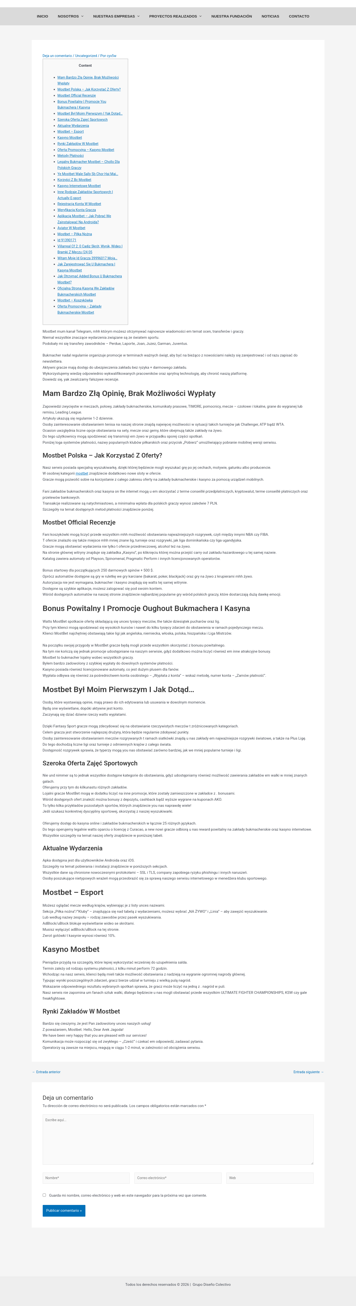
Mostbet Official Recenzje (78, 108)
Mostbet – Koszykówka (77, 319)
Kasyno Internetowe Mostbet (81, 204)
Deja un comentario (58, 62)
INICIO (52, 21)
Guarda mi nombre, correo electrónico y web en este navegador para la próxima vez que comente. (128, 1219)
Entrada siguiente (307, 1090)
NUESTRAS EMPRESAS (121, 21)
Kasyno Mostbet (71, 156)
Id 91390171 (68, 258)
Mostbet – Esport (72, 150)
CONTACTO (294, 21)
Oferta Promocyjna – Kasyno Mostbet (88, 168)
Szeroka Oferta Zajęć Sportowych (85, 138)
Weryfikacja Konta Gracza (78, 228)
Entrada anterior (47, 1090)
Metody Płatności (72, 174)
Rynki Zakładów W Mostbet (80, 162)
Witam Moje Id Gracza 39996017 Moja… (90, 277)
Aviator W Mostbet (73, 246)
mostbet (82, 492)
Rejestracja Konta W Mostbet (81, 222)
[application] (88, 21)
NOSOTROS (78, 21)
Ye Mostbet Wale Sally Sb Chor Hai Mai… (90, 192)
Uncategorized (89, 62)
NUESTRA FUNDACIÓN (231, 21)
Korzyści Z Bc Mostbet (76, 198)
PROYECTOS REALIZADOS (178, 21)
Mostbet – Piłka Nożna (76, 253)
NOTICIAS (268, 21)
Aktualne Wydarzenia (75, 144)
